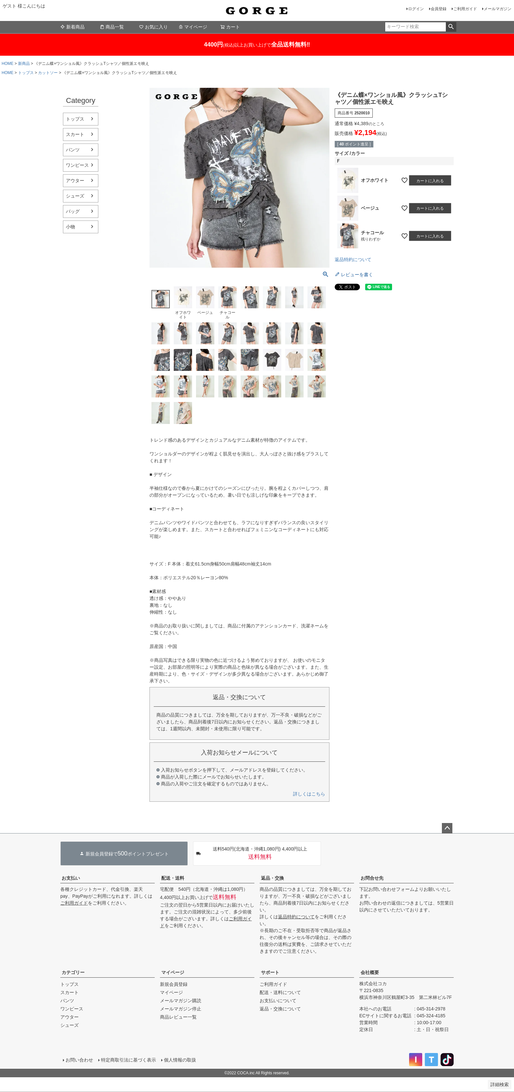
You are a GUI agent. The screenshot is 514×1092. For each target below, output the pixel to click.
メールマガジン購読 (180, 1000)
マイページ (192, 26)
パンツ (73, 149)
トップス (26, 72)
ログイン (416, 9)
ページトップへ (447, 828)
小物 (70, 226)
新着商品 (72, 26)
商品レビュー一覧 (178, 1017)
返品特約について (353, 259)
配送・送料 (172, 878)
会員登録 (438, 9)
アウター (75, 180)
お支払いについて (278, 1000)
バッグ (73, 211)
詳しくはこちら (309, 793)
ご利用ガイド (465, 9)
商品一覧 (112, 26)
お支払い (71, 878)
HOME (7, 63)
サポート (270, 972)
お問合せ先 (372, 878)
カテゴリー (73, 972)
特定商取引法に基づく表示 (128, 1060)
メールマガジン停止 (180, 1008)
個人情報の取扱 (180, 1060)
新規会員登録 (174, 984)
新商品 (24, 63)
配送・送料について (280, 992)
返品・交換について (280, 1008)
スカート (75, 134)
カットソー (48, 72)
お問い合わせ (79, 1060)
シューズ (75, 196)
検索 (451, 26)
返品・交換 (272, 878)
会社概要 (370, 972)
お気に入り (153, 26)
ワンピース (77, 165)
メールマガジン (497, 9)
